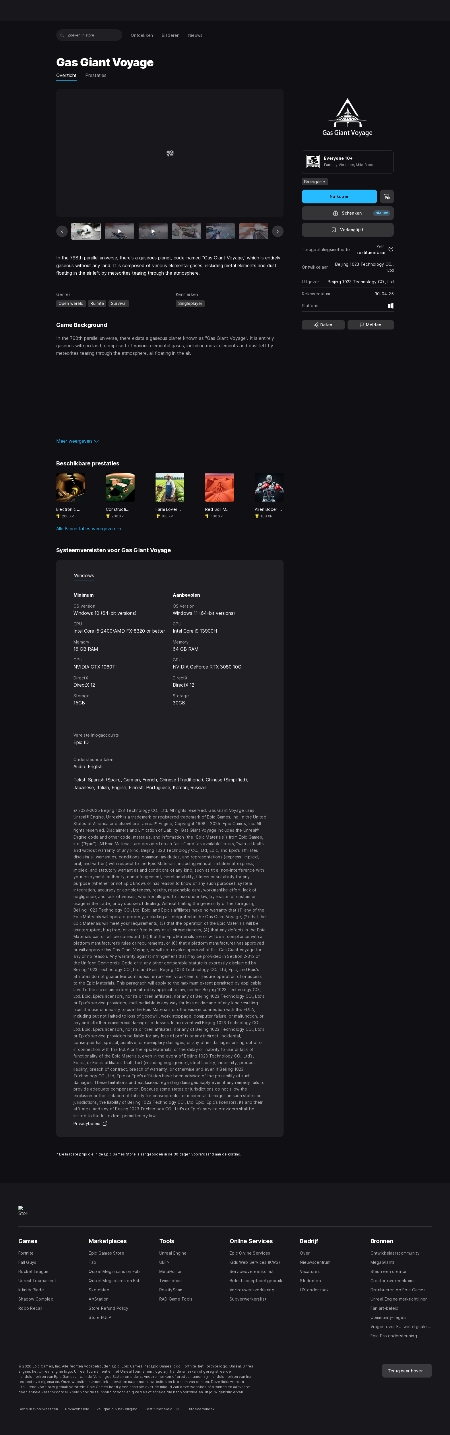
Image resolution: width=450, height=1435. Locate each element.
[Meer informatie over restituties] (391, 249)
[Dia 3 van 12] (153, 231)
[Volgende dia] (278, 231)
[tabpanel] (169, 651)
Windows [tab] (84, 575)
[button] (170, 441)
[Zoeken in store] (62, 35)
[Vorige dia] (62, 231)
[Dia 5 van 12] (220, 231)
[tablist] (169, 575)
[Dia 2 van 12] (119, 231)
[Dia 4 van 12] (186, 231)
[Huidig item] (86, 231)
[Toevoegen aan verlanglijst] (348, 230)
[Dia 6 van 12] (254, 231)
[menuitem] (142, 35)
